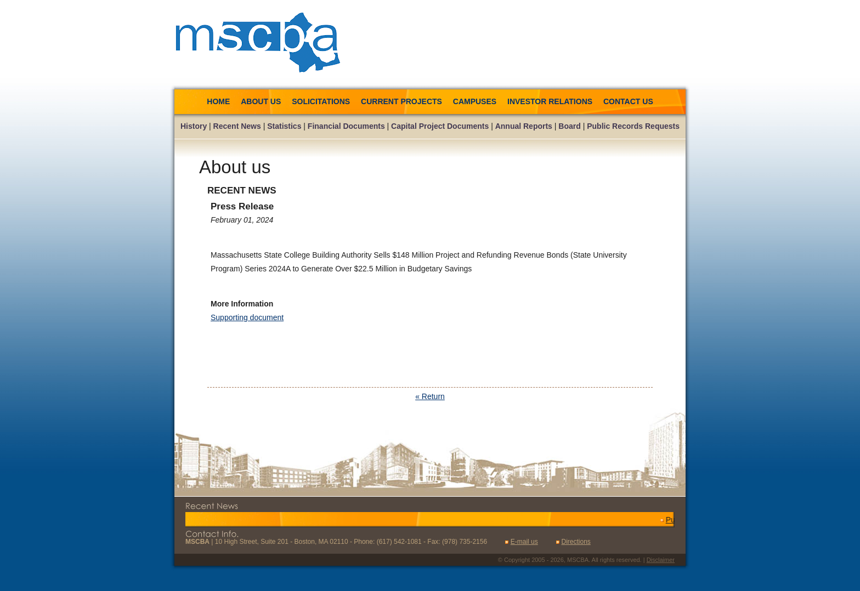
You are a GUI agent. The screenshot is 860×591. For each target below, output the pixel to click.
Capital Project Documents (440, 126)
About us (261, 101)
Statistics (284, 126)
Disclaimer (661, 559)
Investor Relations (549, 101)
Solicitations (322, 101)
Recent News (237, 126)
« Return (430, 396)
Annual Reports (523, 126)
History (193, 126)
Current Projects (401, 101)
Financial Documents (346, 126)
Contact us (628, 101)
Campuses (474, 101)
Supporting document (247, 317)
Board (569, 126)
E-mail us (524, 541)
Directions (575, 541)
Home (218, 101)
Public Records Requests (633, 126)
